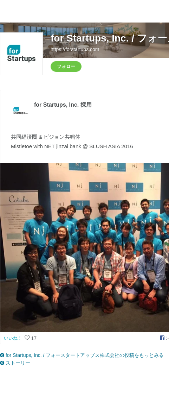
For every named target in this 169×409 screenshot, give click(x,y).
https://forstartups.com (75, 49)
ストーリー (15, 363)
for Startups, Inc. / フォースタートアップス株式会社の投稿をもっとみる (82, 355)
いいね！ (14, 338)
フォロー (66, 66)
